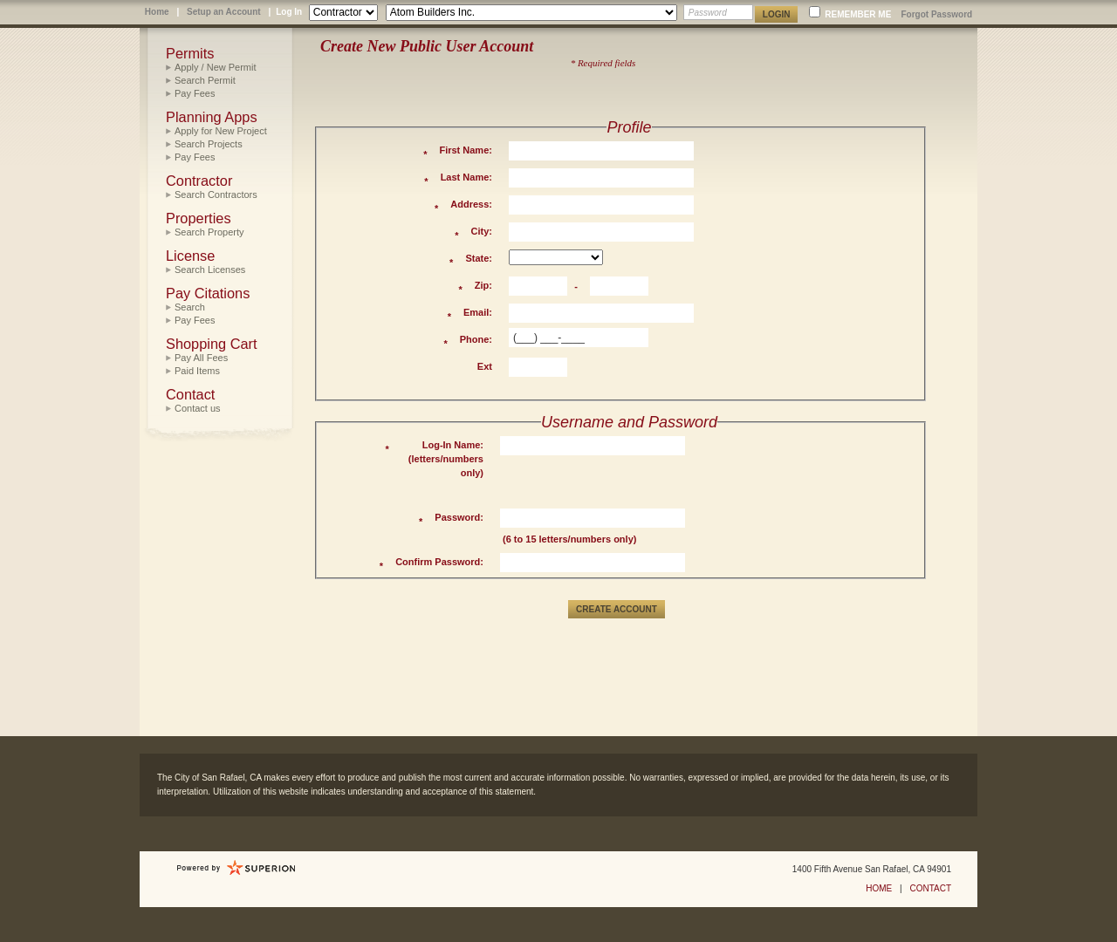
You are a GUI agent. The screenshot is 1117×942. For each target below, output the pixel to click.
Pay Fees (195, 93)
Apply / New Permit (216, 67)
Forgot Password (936, 14)
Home (157, 12)
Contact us (198, 408)
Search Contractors (216, 194)
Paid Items (197, 370)
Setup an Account (224, 12)
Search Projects (209, 144)
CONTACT (930, 888)
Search (190, 307)
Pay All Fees (201, 357)
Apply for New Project (221, 131)
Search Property (209, 232)
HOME (879, 888)
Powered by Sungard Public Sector (236, 868)
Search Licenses (210, 269)
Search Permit (205, 80)
